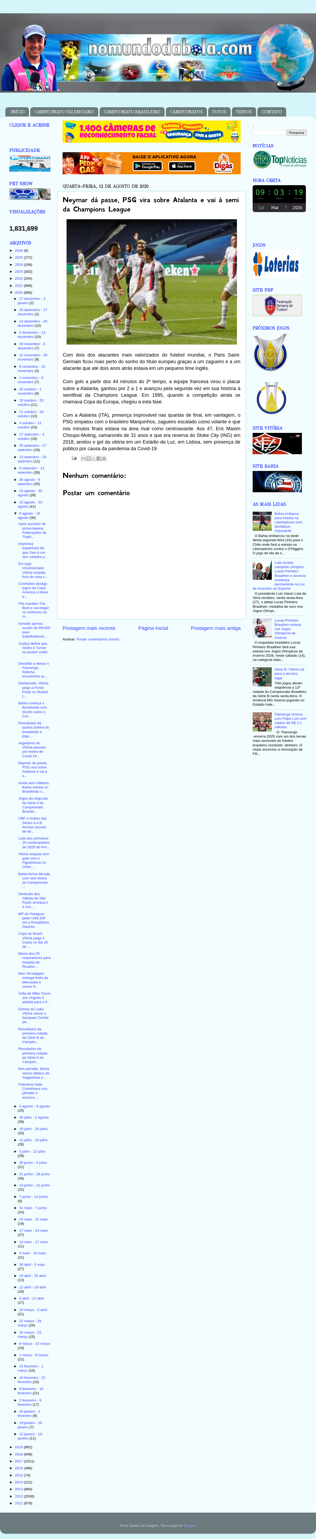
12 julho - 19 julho (33, 1140)
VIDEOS (244, 111)
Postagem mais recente (89, 628)
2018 (19, 1454)
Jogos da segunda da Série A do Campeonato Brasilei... (33, 804)
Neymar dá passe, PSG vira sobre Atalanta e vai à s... (33, 769)
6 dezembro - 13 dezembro (31, 334)
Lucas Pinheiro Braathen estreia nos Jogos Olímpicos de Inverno (287, 629)
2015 (19, 1475)
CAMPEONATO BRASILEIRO (132, 111)
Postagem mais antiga (216, 628)
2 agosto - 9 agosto (34, 1106)
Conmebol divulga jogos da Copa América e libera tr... (33, 590)
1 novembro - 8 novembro (30, 380)
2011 (19, 1503)
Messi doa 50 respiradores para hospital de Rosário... (34, 960)
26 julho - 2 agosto (34, 1117)
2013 (19, 1489)
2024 (19, 265)
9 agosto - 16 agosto (29, 515)
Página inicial (153, 628)
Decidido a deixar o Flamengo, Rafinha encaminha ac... (33, 670)
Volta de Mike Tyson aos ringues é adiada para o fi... (34, 997)
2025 (19, 257)
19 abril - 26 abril (32, 1276)
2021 (19, 286)
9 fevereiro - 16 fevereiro (30, 1391)
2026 (19, 251)
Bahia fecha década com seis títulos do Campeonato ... (34, 880)
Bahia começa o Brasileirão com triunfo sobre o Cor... (32, 709)
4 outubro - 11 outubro (30, 425)
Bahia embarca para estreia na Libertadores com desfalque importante (288, 522)
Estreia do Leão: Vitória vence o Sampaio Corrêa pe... (33, 1015)
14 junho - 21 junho (34, 1185)
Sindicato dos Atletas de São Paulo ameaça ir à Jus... (33, 900)
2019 (19, 1447)
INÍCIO (18, 111)
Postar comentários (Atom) (98, 639)
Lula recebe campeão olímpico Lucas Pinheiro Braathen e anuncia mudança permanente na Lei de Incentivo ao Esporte (279, 575)
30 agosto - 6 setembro (29, 482)
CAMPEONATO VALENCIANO (64, 111)
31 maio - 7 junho (33, 1208)
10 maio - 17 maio (33, 1242)
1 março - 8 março (33, 1355)
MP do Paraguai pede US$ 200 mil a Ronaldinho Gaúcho (33, 920)
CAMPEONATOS (186, 111)
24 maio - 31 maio (33, 1219)
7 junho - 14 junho (33, 1197)
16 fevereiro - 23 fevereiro (31, 1380)
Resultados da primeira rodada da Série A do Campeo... (33, 1055)
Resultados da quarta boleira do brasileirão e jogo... (33, 729)
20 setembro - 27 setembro (32, 448)
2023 (19, 272)
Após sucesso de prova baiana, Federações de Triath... (32, 530)
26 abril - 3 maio (32, 1265)
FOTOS (219, 111)
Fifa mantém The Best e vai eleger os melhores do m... (33, 610)
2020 (19, 293)
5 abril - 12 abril (31, 1298)
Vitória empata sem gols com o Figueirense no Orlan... (33, 860)
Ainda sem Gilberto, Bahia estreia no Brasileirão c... (34, 787)
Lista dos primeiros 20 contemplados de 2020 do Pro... (34, 842)
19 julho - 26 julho (33, 1129)
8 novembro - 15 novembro (31, 369)
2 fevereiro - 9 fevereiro (29, 1402)
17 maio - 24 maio (33, 1230)
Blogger (189, 1526)
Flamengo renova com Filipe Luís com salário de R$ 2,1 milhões (290, 720)
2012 (19, 1496)
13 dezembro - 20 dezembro (32, 323)
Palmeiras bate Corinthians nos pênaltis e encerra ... (32, 1090)
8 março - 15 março (34, 1344)
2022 (19, 278)
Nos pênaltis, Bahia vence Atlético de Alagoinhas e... (34, 1073)
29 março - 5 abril (33, 1310)
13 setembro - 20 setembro (32, 459)
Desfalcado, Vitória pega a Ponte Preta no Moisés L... (33, 689)
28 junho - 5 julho (33, 1163)
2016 (19, 1468)
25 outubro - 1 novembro (30, 391)
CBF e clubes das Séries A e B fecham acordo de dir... (32, 824)
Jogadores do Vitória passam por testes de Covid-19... (32, 749)
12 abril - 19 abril (32, 1287)
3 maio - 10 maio (32, 1253)
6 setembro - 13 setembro (31, 470)
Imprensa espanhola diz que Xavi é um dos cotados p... (33, 550)
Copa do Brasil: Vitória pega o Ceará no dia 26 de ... (33, 940)
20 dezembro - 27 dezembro (32, 312)
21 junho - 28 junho (34, 1174)
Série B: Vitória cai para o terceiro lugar (289, 673)
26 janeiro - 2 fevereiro (29, 1413)
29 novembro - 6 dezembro (31, 346)
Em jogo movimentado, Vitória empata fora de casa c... (33, 570)
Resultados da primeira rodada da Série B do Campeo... (33, 1035)
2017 (19, 1461)
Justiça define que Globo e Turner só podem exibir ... (33, 650)
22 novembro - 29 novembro (32, 357)
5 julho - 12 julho (32, 1151)
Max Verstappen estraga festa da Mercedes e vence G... (33, 979)
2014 (19, 1482)
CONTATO (272, 111)
